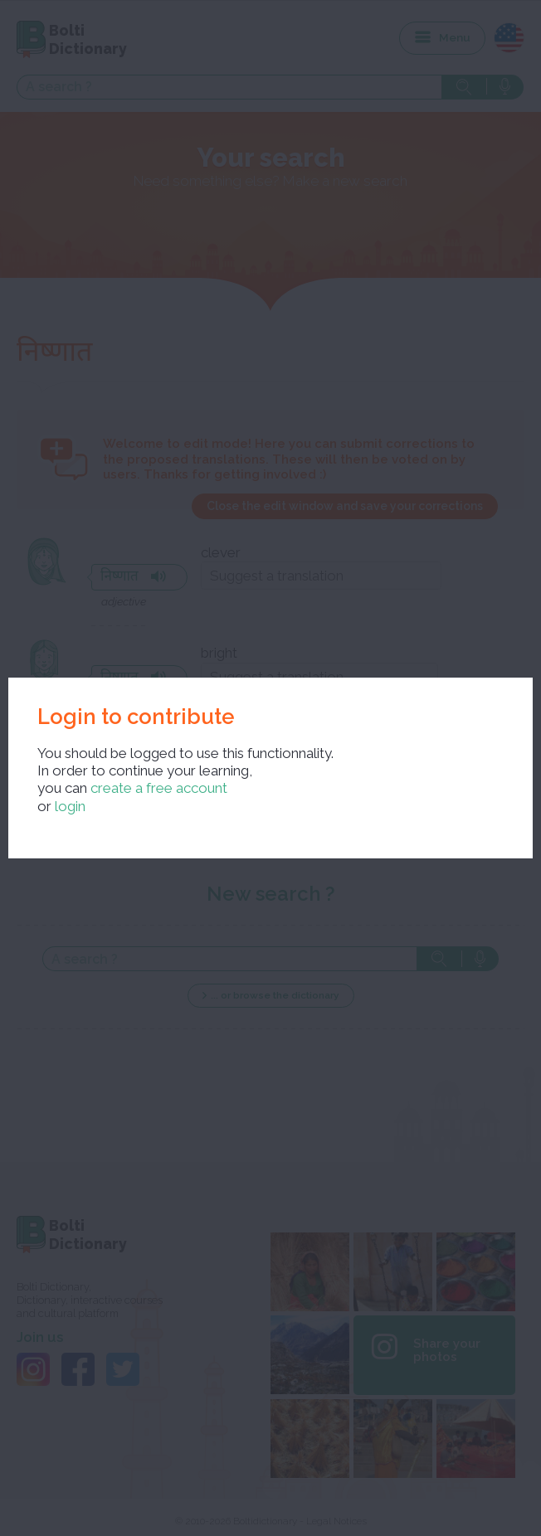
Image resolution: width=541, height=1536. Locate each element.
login (70, 806)
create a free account (158, 788)
